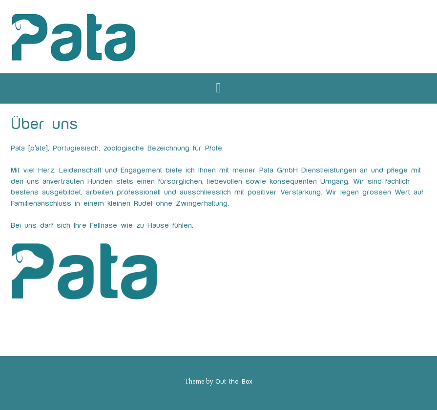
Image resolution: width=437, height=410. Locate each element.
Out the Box (233, 381)
